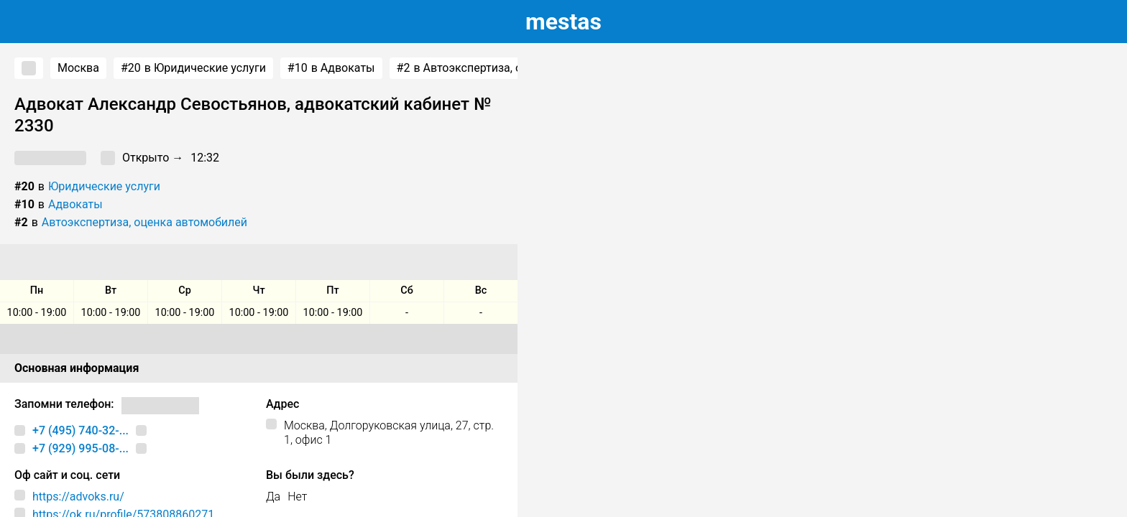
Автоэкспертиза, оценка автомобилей (144, 222)
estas (563, 21)
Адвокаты (75, 204)
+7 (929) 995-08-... (80, 448)
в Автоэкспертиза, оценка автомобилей (513, 68)
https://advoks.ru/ (78, 496)
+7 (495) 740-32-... (80, 430)
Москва (78, 68)
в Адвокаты (331, 68)
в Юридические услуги (193, 68)
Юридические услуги (104, 186)
